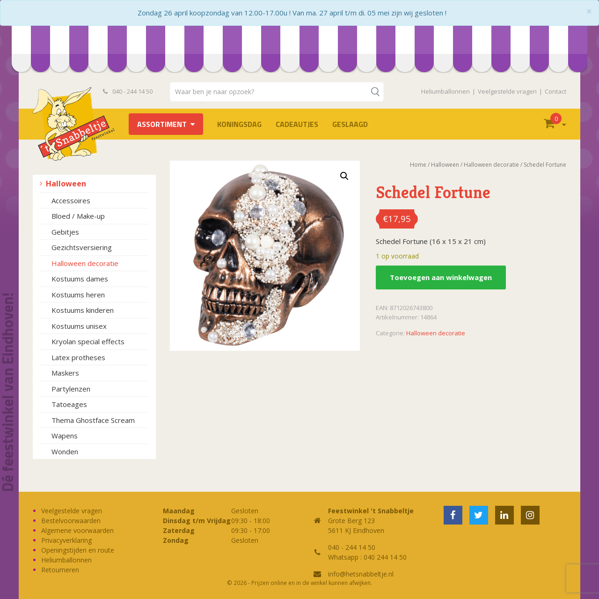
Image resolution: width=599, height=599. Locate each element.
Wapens (64, 435)
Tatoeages (69, 404)
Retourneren (60, 569)
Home (418, 165)
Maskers (65, 372)
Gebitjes (65, 232)
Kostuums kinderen (82, 310)
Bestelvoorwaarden (71, 520)
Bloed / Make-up (78, 216)
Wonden (64, 451)
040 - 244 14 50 (128, 91)
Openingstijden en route (77, 550)
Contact (555, 91)
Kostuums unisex (79, 326)
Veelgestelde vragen (507, 91)
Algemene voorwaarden (77, 530)
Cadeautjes (297, 124)
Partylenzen (70, 388)
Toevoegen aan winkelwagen (441, 277)
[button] (344, 176)
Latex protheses (78, 357)
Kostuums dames (79, 278)
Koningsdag (239, 124)
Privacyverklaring (66, 540)
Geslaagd (350, 124)
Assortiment (162, 124)
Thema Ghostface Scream (93, 420)
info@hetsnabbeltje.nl (361, 573)
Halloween (66, 183)
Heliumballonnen (445, 91)
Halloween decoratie (84, 263)
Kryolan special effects (87, 341)
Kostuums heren (78, 294)
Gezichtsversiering (81, 247)
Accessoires (70, 200)
